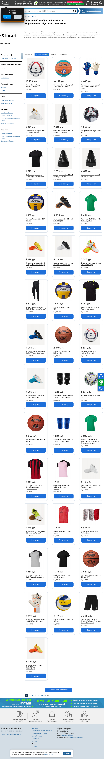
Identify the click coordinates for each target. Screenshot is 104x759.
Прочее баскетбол (6, 115)
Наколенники (5, 77)
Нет (17, 17)
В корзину (35, 96)
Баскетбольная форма (7, 123)
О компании (42, 2)
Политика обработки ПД (14, 734)
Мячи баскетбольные (7, 112)
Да (7, 17)
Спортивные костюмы (7, 100)
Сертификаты (51, 4)
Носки (3, 68)
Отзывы (34, 741)
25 (38, 695)
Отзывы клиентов (60, 4)
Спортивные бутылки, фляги (9, 58)
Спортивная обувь (6, 103)
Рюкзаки (3, 87)
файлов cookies (48, 754)
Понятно (67, 753)
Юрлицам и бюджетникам (74, 2)
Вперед (43, 695)
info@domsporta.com (67, 735)
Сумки (3, 90)
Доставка (49, 2)
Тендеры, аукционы (60, 2)
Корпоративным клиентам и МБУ (42, 730)
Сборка (34, 746)
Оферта (3, 734)
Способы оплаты (37, 736)
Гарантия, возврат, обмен (39, 733)
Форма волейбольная (7, 141)
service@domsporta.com (76, 737)
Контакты (42, 4)
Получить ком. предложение (75, 4)
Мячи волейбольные (7, 133)
